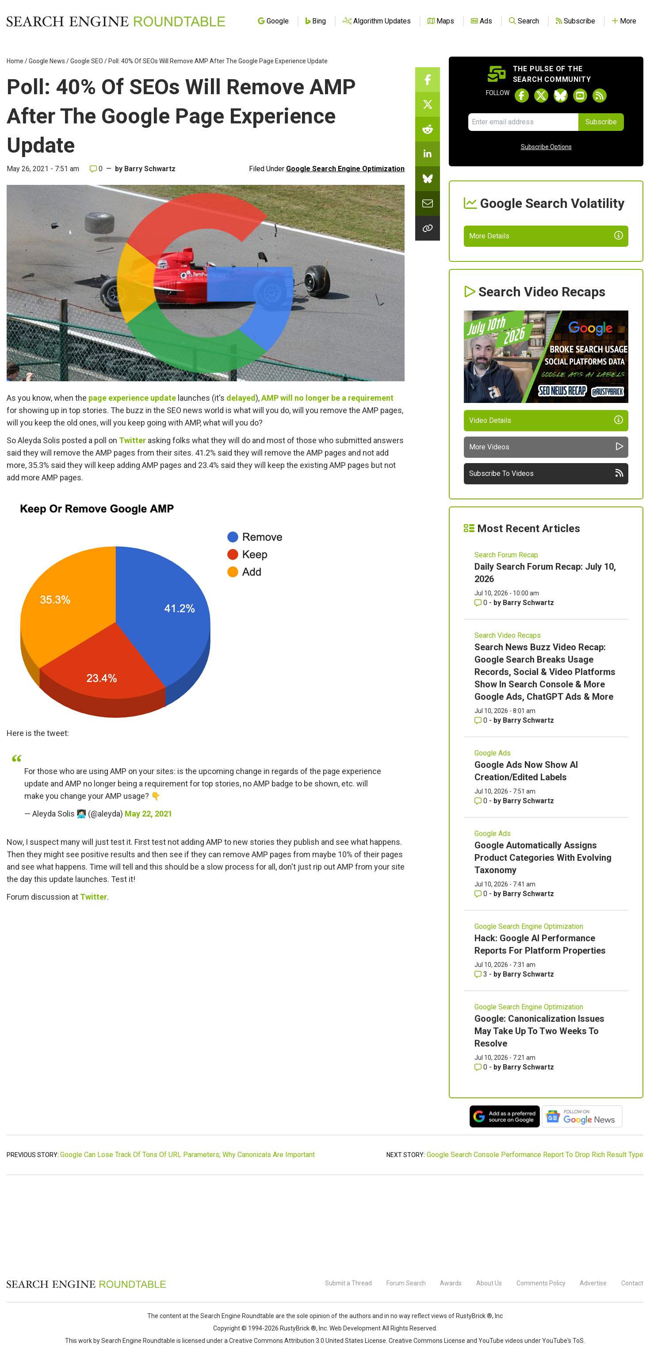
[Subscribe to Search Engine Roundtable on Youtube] (580, 95)
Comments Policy (541, 1283)
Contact (632, 1283)
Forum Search (406, 1283)
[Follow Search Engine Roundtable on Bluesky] (561, 95)
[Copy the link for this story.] (427, 228)
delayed (241, 398)
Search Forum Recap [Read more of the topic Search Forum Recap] (506, 637)
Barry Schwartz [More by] (150, 169)
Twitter (132, 440)
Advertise (593, 1283)
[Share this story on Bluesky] (427, 178)
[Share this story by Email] (427, 203)
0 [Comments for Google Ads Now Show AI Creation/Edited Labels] (481, 883)
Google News (47, 61)
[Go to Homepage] (116, 21)
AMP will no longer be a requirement (327, 398)
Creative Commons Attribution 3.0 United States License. (308, 1340)
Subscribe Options (546, 146)
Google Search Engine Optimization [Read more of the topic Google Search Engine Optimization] (528, 1008)
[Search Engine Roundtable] (86, 1287)
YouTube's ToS (563, 1340)
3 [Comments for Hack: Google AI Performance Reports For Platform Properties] (481, 1056)
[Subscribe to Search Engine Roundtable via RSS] (600, 95)
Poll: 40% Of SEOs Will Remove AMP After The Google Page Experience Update (218, 61)
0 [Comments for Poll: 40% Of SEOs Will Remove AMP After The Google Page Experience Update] (96, 169)
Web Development (355, 1328)
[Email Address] (523, 122)
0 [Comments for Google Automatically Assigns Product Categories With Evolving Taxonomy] (481, 976)
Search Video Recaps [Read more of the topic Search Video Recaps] (507, 717)
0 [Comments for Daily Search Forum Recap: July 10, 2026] (481, 685)
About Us (489, 1283)
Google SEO (86, 61)
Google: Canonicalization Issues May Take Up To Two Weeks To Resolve (539, 1113)
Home (15, 61)
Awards (451, 1283)
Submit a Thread (348, 1283)
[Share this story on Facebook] (427, 79)
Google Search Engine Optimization (345, 169)
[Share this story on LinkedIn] (427, 154)
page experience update (132, 398)
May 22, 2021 (148, 813)
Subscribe (601, 122)
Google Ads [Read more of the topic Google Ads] (492, 835)
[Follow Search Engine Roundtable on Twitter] (541, 95)
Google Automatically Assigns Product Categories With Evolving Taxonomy (543, 940)
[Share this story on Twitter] (427, 104)
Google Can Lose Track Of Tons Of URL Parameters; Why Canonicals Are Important (187, 1237)
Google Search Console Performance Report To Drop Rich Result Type (535, 1237)
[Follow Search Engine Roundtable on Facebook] (522, 95)
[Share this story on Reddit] (427, 129)
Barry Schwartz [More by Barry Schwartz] (528, 685)
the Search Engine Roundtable (232, 1315)
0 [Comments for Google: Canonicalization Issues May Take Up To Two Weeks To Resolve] (481, 1149)
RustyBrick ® (298, 1328)
